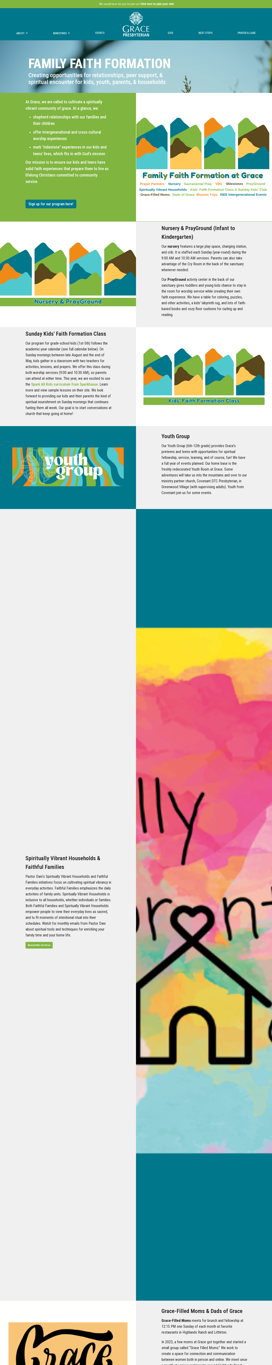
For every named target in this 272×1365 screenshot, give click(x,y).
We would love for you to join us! (136, 4)
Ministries (61, 33)
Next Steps (205, 33)
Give (170, 33)
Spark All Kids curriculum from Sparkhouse (64, 384)
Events (99, 33)
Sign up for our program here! (51, 204)
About (22, 33)
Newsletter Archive (39, 945)
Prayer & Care (247, 33)
